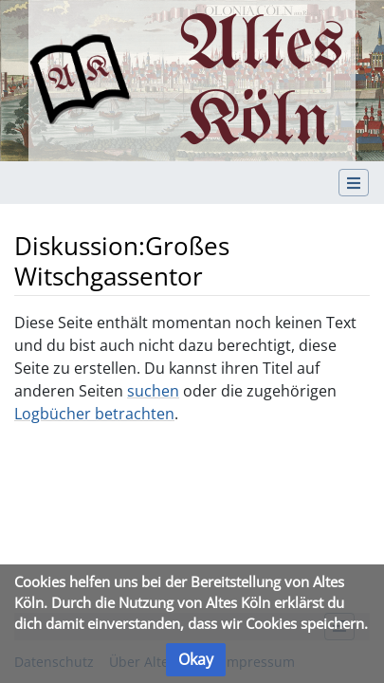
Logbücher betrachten (94, 413)
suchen (153, 390)
